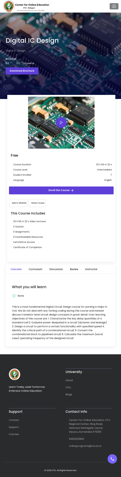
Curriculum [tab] (35, 269)
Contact (14, 420)
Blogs (69, 394)
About (69, 380)
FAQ (68, 387)
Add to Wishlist (19, 203)
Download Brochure (22, 70)
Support (14, 427)
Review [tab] (74, 269)
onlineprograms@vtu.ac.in (85, 446)
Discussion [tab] (56, 269)
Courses (14, 434)
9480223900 (76, 439)
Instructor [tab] (91, 269)
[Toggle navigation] (114, 6)
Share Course (37, 203)
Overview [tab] (16, 269)
